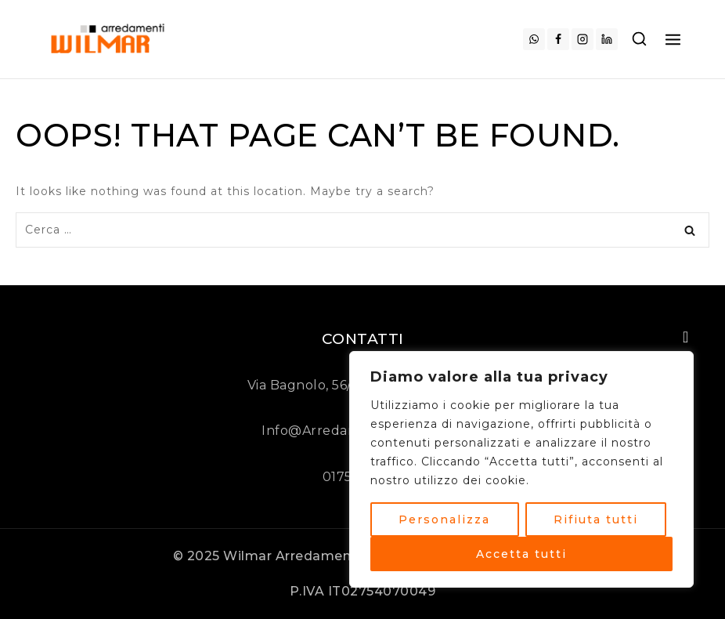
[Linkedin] (607, 39)
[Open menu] (673, 39)
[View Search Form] (639, 39)
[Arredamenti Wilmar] (110, 38)
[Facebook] (558, 39)
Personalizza (444, 519)
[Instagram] (582, 39)
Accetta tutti (521, 554)
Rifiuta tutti (596, 519)
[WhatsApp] (534, 39)
